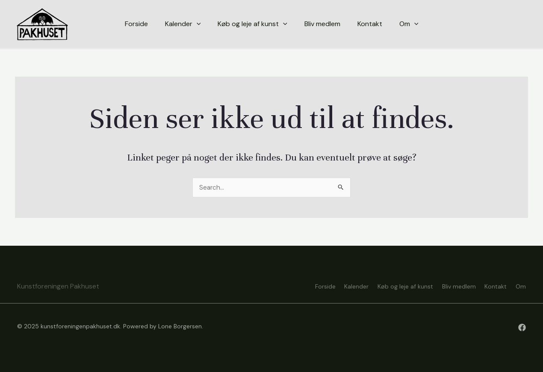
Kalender (339, 285)
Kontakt (491, 285)
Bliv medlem (450, 285)
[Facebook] (522, 327)
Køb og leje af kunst (392, 285)
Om (521, 285)
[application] (196, 24)
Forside (303, 285)
